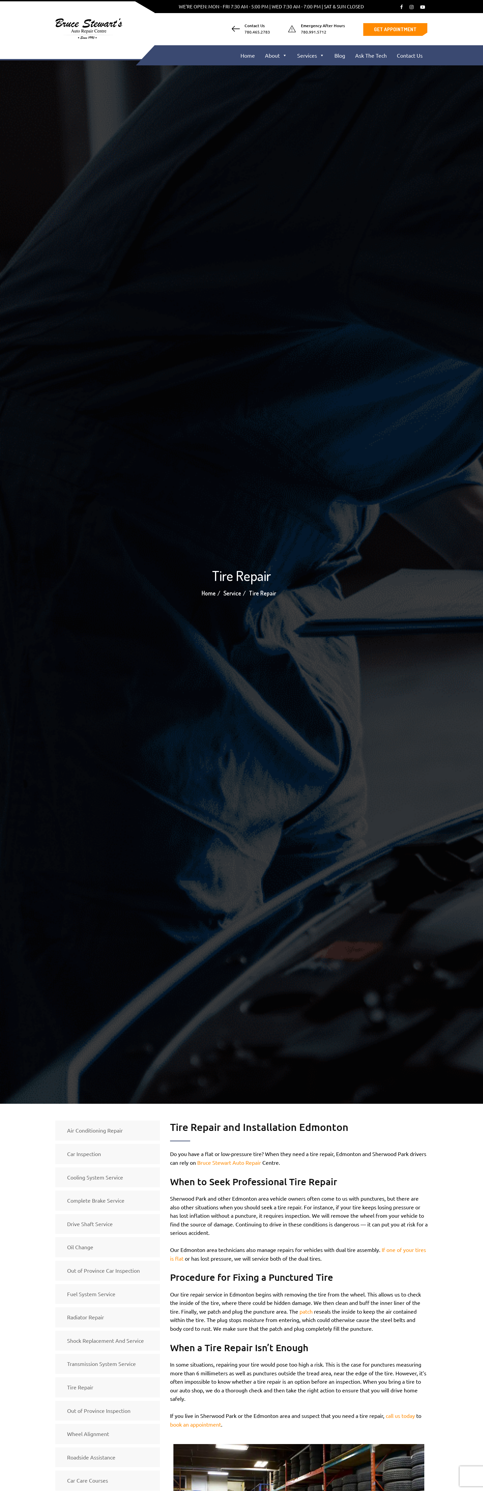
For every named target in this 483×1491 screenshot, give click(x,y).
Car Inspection (84, 1153)
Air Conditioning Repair (95, 1130)
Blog (339, 55)
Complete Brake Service (95, 1200)
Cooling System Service (95, 1177)
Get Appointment (395, 29)
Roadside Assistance (91, 1457)
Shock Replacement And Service (105, 1340)
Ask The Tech (371, 55)
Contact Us (410, 55)
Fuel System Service (91, 1294)
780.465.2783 (257, 32)
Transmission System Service (101, 1363)
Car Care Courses (87, 1480)
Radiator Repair (85, 1317)
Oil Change (80, 1247)
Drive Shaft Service (90, 1223)
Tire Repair (80, 1387)
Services (310, 55)
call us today (400, 1415)
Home (247, 55)
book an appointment (195, 1424)
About (276, 55)
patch (306, 1311)
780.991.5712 (313, 32)
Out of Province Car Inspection (103, 1270)
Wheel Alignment (88, 1433)
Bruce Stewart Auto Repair (229, 1162)
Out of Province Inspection (98, 1410)
